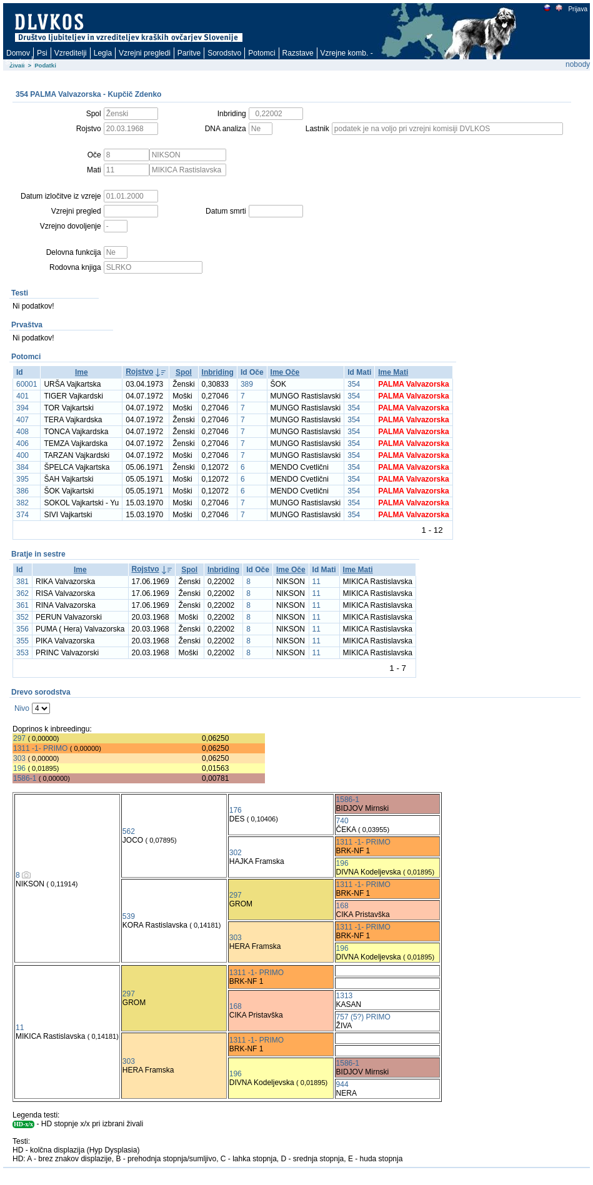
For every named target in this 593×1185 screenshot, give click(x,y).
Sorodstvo (224, 53)
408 (22, 431)
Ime (81, 372)
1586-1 (24, 778)
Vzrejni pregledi (145, 53)
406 (22, 443)
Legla (103, 53)
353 (22, 652)
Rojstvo (139, 371)
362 (22, 593)
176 (235, 810)
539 (128, 916)
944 (342, 1084)
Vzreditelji (70, 53)
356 (22, 629)
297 (19, 738)
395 (22, 479)
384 (22, 467)
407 (22, 419)
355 (22, 641)
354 (353, 384)
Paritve (189, 53)
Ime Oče (285, 372)
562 (128, 831)
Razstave (298, 53)
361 (22, 605)
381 (22, 581)
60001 (26, 384)
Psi (42, 53)
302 (235, 852)
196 (19, 768)
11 (316, 581)
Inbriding (218, 372)
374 (22, 514)
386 (22, 491)
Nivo (21, 708)
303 (19, 758)
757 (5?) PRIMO (363, 1017)
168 (342, 905)
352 (22, 617)
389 (247, 384)
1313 (344, 995)
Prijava (577, 9)
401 (22, 396)
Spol (184, 372)
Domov (18, 53)
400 (22, 455)
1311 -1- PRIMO (40, 748)
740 (342, 820)
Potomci (261, 53)
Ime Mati (393, 372)
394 (22, 408)
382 (22, 502)
